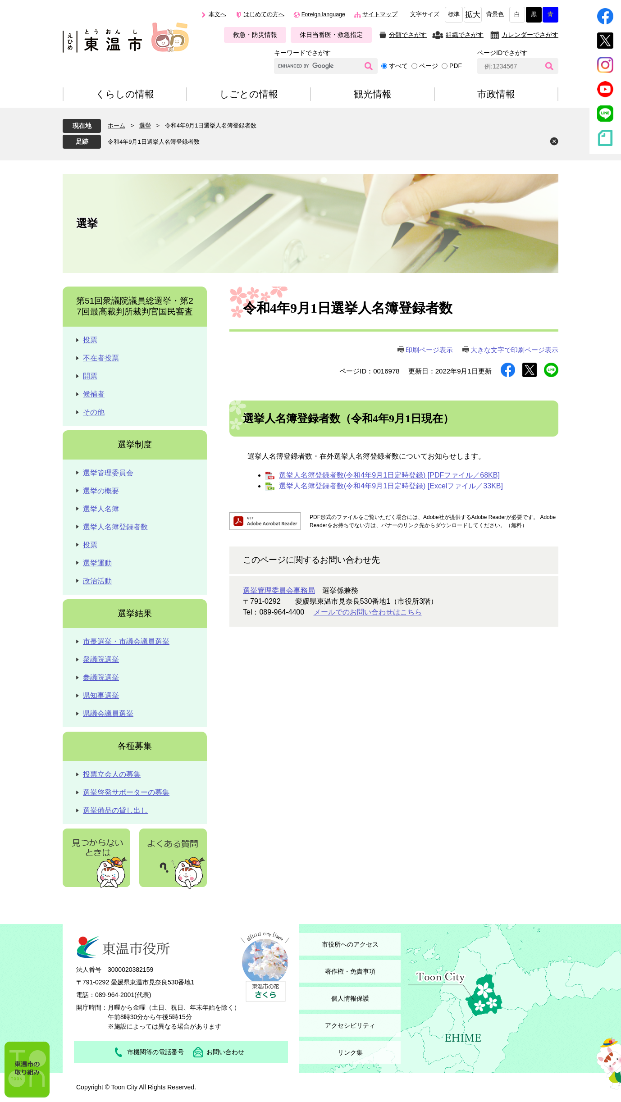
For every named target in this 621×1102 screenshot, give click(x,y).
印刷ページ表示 (429, 350)
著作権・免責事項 (350, 971)
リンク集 (350, 1052)
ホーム (116, 125)
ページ (428, 65)
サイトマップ (379, 14)
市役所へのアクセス (350, 944)
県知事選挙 (101, 695)
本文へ (217, 14)
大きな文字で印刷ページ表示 (514, 350)
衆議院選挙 (101, 659)
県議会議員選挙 (108, 713)
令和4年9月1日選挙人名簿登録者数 (154, 141)
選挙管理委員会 (108, 473)
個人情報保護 (350, 998)
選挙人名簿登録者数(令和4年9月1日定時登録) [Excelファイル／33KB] (391, 486)
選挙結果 (135, 613)
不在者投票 (101, 358)
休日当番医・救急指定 (331, 34)
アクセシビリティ (350, 1025)
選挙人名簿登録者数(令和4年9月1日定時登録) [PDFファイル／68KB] (389, 475)
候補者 (94, 394)
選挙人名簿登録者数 (115, 527)
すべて (398, 65)
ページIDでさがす (502, 52)
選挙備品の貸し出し (115, 810)
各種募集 (135, 746)
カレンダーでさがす (530, 34)
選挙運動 (97, 563)
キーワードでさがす (302, 52)
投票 (90, 340)
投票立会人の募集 (112, 774)
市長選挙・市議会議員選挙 (126, 641)
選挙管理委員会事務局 (279, 590)
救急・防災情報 (255, 34)
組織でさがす (465, 34)
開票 (90, 376)
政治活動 (97, 581)
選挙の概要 (101, 491)
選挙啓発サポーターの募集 (126, 792)
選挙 (145, 125)
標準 (454, 14)
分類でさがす (408, 34)
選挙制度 (135, 444)
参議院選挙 (101, 677)
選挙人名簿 (101, 509)
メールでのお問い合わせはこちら (368, 612)
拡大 (472, 14)
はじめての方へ (263, 14)
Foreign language (323, 14)
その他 (94, 412)
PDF (455, 65)
